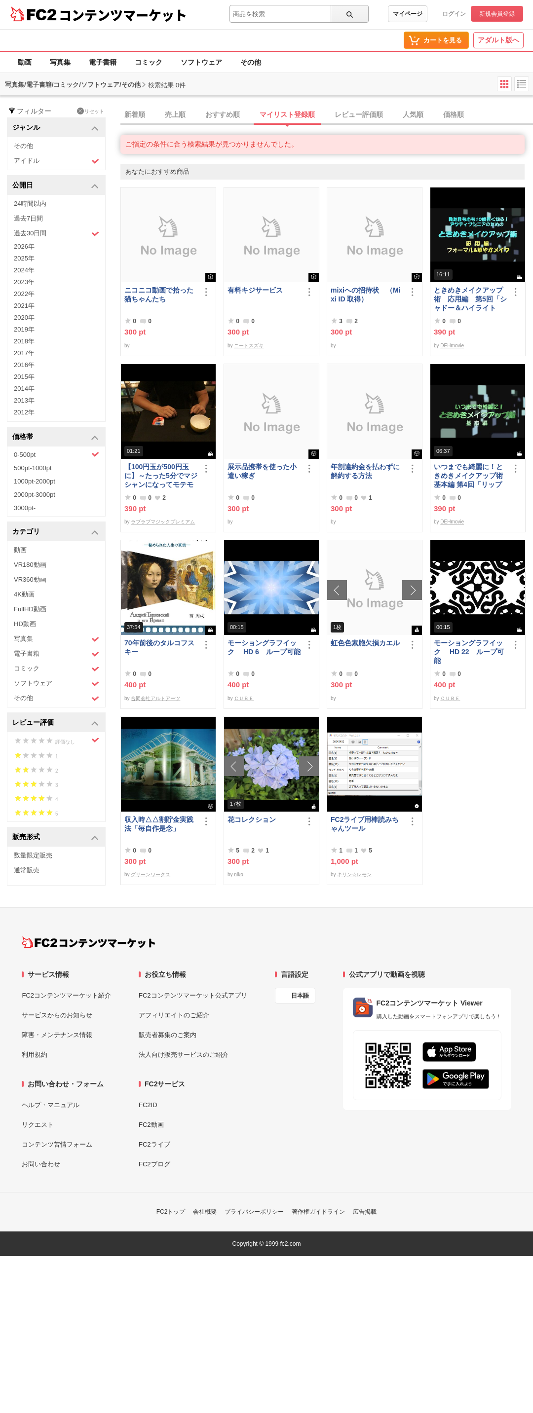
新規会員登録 (497, 13)
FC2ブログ (154, 1164)
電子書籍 (102, 62)
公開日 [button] (55, 185)
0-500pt (56, 454)
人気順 (413, 114)
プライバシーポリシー (254, 1211)
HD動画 (25, 624)
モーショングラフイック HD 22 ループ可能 (469, 652)
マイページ (407, 13)
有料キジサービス (255, 290)
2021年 (24, 305)
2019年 (24, 329)
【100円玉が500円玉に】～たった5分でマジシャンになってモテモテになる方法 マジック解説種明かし (160, 476)
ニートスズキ (249, 345)
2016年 (24, 365)
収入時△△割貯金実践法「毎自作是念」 (158, 824)
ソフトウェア (201, 62)
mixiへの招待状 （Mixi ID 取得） (366, 294)
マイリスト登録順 (287, 114)
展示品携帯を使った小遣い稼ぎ (262, 471)
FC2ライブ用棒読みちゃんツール (365, 824)
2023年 (24, 282)
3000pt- (25, 508)
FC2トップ (171, 1211)
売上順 (175, 114)
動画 (25, 62)
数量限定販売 (33, 855)
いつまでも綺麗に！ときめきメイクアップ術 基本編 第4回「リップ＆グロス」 (470, 476)
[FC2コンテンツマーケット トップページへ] (88, 942)
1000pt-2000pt (34, 481)
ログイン (454, 13)
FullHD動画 (30, 609)
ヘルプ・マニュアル (50, 1105)
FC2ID (148, 1105)
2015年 (24, 376)
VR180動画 (30, 564)
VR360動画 (30, 579)
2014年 (24, 388)
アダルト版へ (498, 40)
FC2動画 (151, 1124)
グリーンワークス (150, 874)
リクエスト (38, 1124)
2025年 (24, 258)
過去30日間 (56, 233)
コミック (148, 62)
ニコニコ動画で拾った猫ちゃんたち (158, 294)
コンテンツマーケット (123, 14)
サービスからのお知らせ (57, 1015)
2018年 (24, 341)
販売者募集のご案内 (167, 1035)
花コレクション (252, 819)
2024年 (24, 270)
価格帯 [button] (55, 437)
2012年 (24, 412)
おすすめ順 (222, 114)
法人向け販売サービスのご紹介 (183, 1054)
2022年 (24, 293)
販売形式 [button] (55, 837)
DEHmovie (452, 345)
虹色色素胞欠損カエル (365, 643)
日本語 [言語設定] (300, 995)
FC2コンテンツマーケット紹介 (66, 995)
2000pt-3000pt (34, 494)
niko (238, 874)
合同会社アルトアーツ (155, 698)
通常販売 (26, 870)
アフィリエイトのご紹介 (174, 1015)
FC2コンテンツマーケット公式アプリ (193, 995)
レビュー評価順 (359, 114)
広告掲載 (365, 1211)
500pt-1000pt (33, 468)
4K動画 (24, 594)
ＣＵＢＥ (244, 698)
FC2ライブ (154, 1144)
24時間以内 (30, 203)
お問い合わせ (41, 1164)
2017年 (24, 353)
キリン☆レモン (354, 874)
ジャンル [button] (55, 128)
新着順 (134, 114)
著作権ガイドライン (318, 1211)
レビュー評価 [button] (55, 723)
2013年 (24, 400)
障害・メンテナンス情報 (57, 1035)
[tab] (326, 115)
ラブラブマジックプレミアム (163, 521)
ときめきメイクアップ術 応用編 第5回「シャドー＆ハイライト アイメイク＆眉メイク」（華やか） (470, 299)
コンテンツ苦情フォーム (57, 1144)
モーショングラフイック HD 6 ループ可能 (264, 647)
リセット (90, 111)
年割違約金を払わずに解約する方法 (365, 471)
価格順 (453, 114)
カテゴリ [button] (55, 532)
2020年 (24, 317)
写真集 (60, 62)
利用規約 (34, 1054)
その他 (250, 62)
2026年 (24, 246)
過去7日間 (28, 218)
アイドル (56, 161)
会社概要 (205, 1211)
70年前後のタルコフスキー (159, 647)
